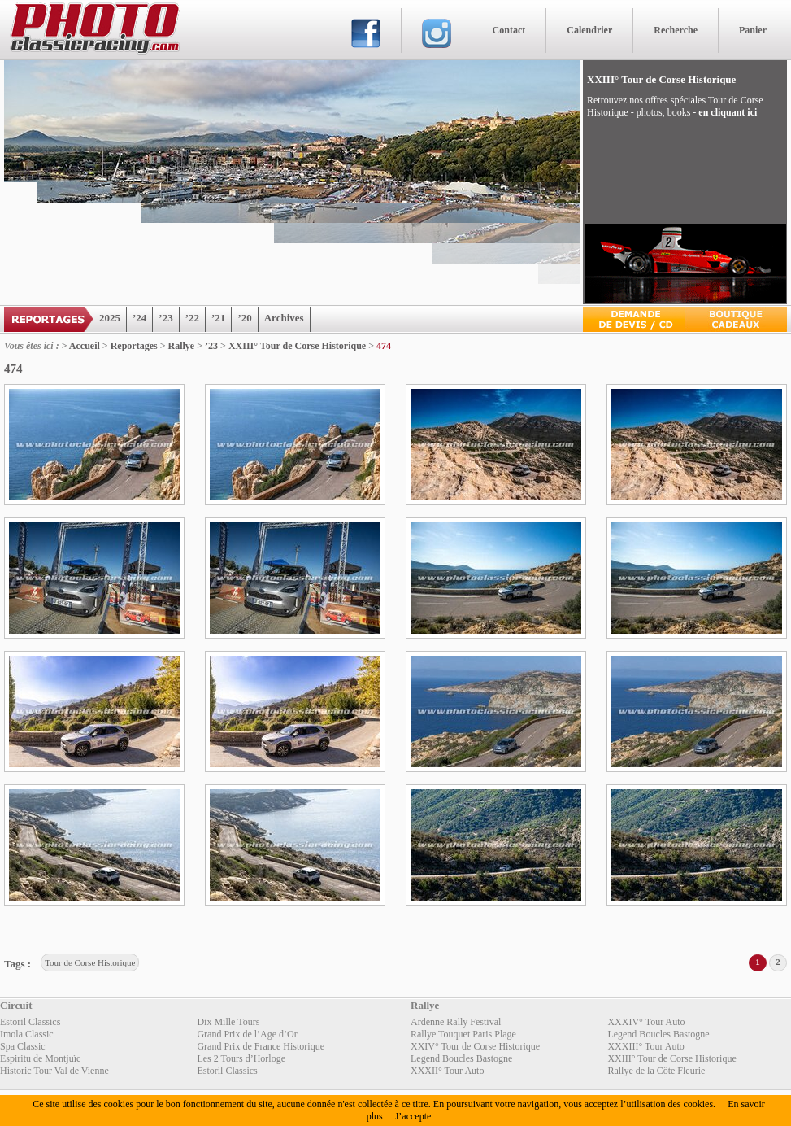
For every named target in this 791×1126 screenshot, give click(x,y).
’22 (192, 318)
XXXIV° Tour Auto (646, 1022)
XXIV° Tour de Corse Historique (475, 1046)
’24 (139, 318)
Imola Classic (27, 1034)
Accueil (84, 345)
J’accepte (413, 1116)
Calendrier (589, 30)
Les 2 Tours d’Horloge (241, 1058)
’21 (218, 318)
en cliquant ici (727, 112)
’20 (244, 318)
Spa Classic (23, 1046)
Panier (753, 30)
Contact (509, 30)
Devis (634, 319)
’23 (165, 318)
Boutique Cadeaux (736, 319)
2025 (109, 318)
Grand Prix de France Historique (260, 1046)
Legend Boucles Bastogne (658, 1034)
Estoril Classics (30, 1022)
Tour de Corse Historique (90, 962)
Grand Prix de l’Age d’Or (247, 1034)
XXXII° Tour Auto (447, 1070)
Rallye (181, 345)
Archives (284, 318)
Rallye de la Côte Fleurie (656, 1070)
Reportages (134, 345)
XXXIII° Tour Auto (645, 1046)
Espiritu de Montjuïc (40, 1058)
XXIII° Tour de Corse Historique (297, 345)
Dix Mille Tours (228, 1022)
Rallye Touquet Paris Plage (463, 1034)
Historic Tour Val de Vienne (54, 1070)
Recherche (676, 30)
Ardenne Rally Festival (456, 1022)
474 (383, 345)
